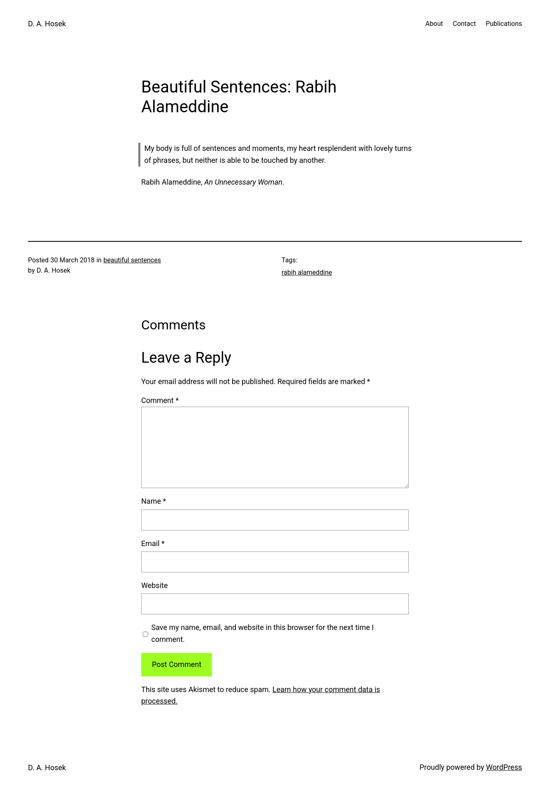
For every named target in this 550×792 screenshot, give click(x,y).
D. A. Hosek (47, 23)
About (434, 24)
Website (154, 585)
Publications (504, 24)
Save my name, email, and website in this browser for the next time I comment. (262, 633)
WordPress (504, 767)
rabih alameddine (307, 272)
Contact (464, 24)
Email (153, 543)
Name (153, 501)
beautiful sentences (132, 260)
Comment (160, 400)
